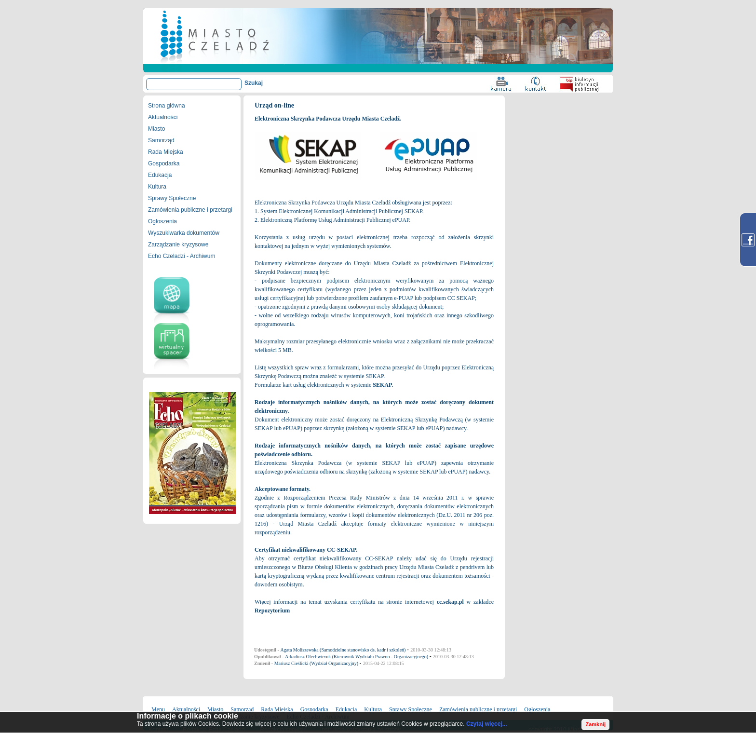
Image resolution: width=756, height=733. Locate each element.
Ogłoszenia (162, 221)
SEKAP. (383, 384)
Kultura (157, 186)
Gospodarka (163, 163)
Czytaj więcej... (486, 723)
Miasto (156, 128)
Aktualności (162, 117)
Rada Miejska (165, 152)
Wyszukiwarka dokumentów (183, 233)
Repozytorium (272, 610)
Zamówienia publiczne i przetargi (190, 209)
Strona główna (166, 105)
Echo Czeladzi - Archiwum (181, 256)
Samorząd (161, 140)
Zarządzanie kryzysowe (178, 244)
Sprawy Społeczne (172, 198)
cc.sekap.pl (450, 601)
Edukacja (160, 175)
